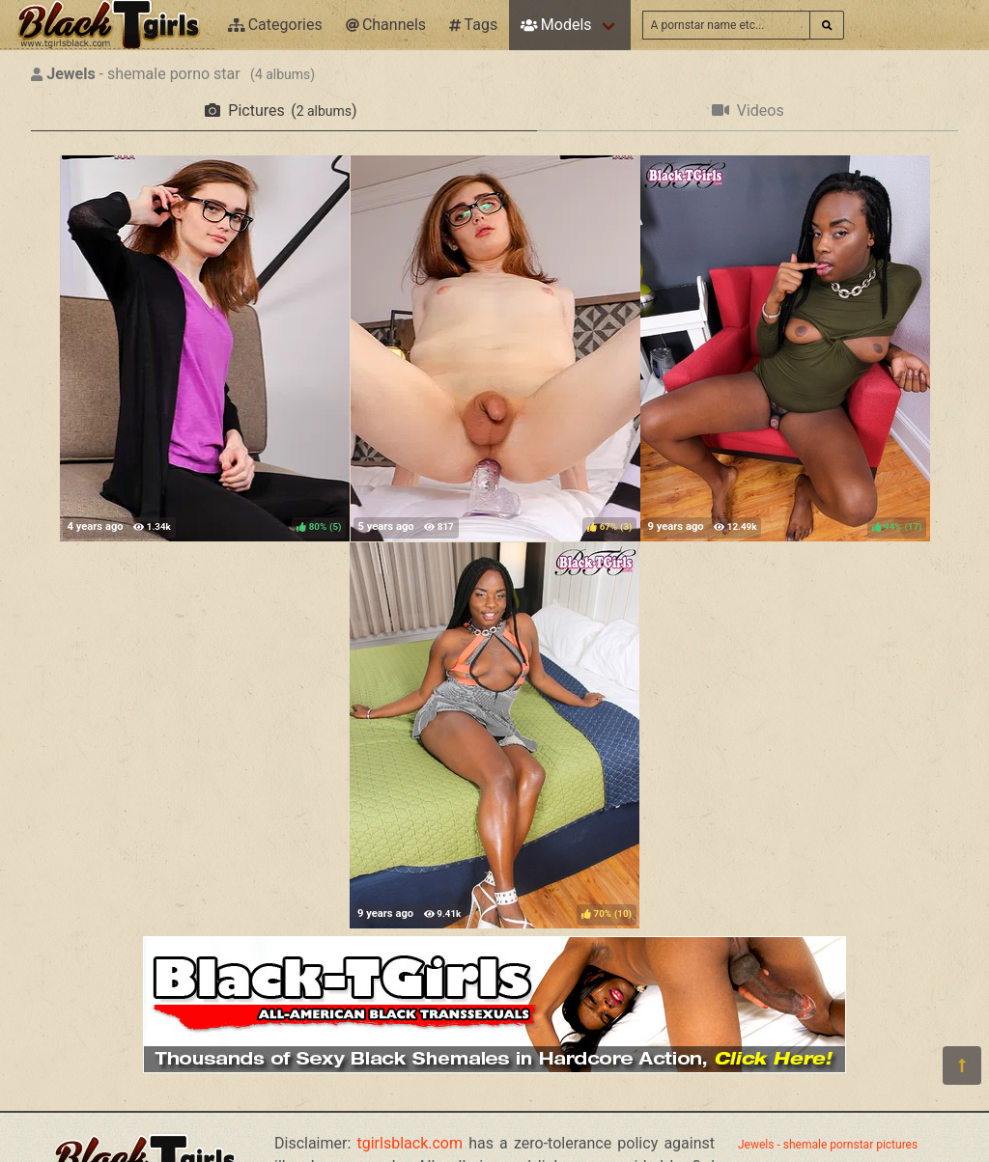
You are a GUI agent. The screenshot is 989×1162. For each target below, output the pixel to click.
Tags (473, 24)
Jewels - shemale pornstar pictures (828, 1144)
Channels (386, 24)
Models (556, 24)
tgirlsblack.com (410, 1143)
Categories (275, 24)
